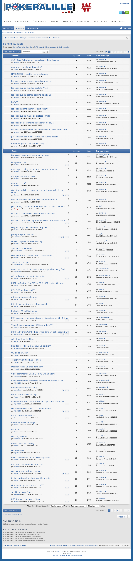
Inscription (30, 32)
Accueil (7, 21)
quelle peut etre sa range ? (23, 422)
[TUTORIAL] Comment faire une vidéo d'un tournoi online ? (39, 206)
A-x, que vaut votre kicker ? (24, 176)
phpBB (60, 551)
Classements (83, 21)
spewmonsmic (18, 251)
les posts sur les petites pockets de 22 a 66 (31, 95)
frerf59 (16, 244)
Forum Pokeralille (19, 47)
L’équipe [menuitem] (68, 545)
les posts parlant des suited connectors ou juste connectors (39, 129)
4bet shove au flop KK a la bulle (26, 360)
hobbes (101, 401)
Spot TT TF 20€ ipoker (21, 262)
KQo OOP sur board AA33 (23, 290)
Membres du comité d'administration (57, 47)
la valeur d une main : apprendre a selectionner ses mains (38, 220)
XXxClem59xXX (19, 334)
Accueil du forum (12, 38)
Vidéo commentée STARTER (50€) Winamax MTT (33, 373)
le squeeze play (18, 162)
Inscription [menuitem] (129, 28)
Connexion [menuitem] (125, 28)
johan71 (101, 491)
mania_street (103, 155)
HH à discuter (17, 450)
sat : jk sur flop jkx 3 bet (22, 339)
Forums (21, 28)
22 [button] (125, 52)
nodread (16, 62)
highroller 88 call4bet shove (24, 311)
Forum (54, 21)
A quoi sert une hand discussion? (26, 67)
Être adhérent (40, 21)
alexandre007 (103, 269)
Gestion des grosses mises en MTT (27, 485)
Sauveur (16, 195)
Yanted (16, 69)
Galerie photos (118, 21)
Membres (33, 28)
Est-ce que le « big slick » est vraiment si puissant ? (34, 169)
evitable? (15, 429)
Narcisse (17, 237)
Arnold (16, 299)
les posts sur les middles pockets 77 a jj (29, 88)
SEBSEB (17, 494)
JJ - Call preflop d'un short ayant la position (31, 478)
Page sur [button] (106, 52)
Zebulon (101, 471)
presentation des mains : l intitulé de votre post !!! (34, 136)
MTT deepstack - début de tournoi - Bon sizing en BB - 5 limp (39, 318)
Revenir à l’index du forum (13, 515)
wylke (16, 146)
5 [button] (120, 52)
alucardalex (17, 390)
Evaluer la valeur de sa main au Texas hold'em (33, 213)
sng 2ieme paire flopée (22, 492)
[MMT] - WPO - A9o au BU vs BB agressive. (31, 457)
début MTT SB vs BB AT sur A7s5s (27, 464)
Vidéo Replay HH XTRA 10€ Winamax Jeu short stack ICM (37, 401)
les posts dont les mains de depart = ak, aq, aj (32, 122)
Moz (100, 303)
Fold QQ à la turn (19, 436)
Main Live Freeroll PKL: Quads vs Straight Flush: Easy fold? (38, 269)
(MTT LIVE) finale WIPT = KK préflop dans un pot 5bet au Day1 (40, 332)
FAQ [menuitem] (122, 28)
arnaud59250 (103, 317)
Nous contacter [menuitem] (57, 545)
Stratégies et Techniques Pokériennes (33, 38)
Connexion (124, 4)
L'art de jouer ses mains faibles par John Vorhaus (34, 199)
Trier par (75, 506)
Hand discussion (54, 38)
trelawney (102, 241)
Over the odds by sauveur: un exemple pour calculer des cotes (38, 191)
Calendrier (67, 21)
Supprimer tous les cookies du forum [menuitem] (86, 545)
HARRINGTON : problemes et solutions (29, 74)
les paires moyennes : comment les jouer (30, 155)
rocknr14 (42, 47)
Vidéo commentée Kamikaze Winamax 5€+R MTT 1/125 (37, 380)
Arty (69, 553)
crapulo (101, 429)
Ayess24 (16, 369)
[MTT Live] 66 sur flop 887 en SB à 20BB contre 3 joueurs (38, 283)
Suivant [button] (128, 52)
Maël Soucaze (77, 555)
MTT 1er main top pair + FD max (26, 499)
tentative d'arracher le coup (24, 387)
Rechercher (8, 32)
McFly (101, 234)
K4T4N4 (101, 213)
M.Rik (36, 47)
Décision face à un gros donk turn (27, 366)
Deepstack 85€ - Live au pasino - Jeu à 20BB (31, 255)
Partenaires (100, 21)
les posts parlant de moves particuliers (29, 108)
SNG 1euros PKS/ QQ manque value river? (31, 346)
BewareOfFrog (103, 276)
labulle (16, 445)
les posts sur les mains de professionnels (30, 116)
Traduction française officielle (60, 555)
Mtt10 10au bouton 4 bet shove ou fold (29, 304)
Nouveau (10, 51)
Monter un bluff (18, 183)
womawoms (103, 248)
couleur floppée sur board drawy (26, 241)
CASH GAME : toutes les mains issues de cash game (35, 60)
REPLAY (14, 102)
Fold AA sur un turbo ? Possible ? (26, 471)
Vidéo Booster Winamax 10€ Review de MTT (32, 325)
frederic (101, 255)
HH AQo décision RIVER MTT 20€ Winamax (31, 408)
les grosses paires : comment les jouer (29, 227)
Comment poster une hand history (27, 143)
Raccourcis (12, 28)
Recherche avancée (47, 51)
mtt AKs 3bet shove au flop (24, 394)
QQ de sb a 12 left (19, 352)
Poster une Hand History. (23, 443)
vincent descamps (105, 227)
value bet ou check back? (23, 415)
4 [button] (117, 52)
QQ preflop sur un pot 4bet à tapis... (28, 276)
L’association (21, 21)
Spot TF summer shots (21, 248)
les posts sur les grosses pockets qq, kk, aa (31, 81)
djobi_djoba (29, 47)
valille (100, 282)
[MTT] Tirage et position (22, 234)
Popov (101, 338)
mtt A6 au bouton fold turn (24, 297)
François (17, 209)
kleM (100, 206)
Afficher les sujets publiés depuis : (45, 506)
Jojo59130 (17, 271)
